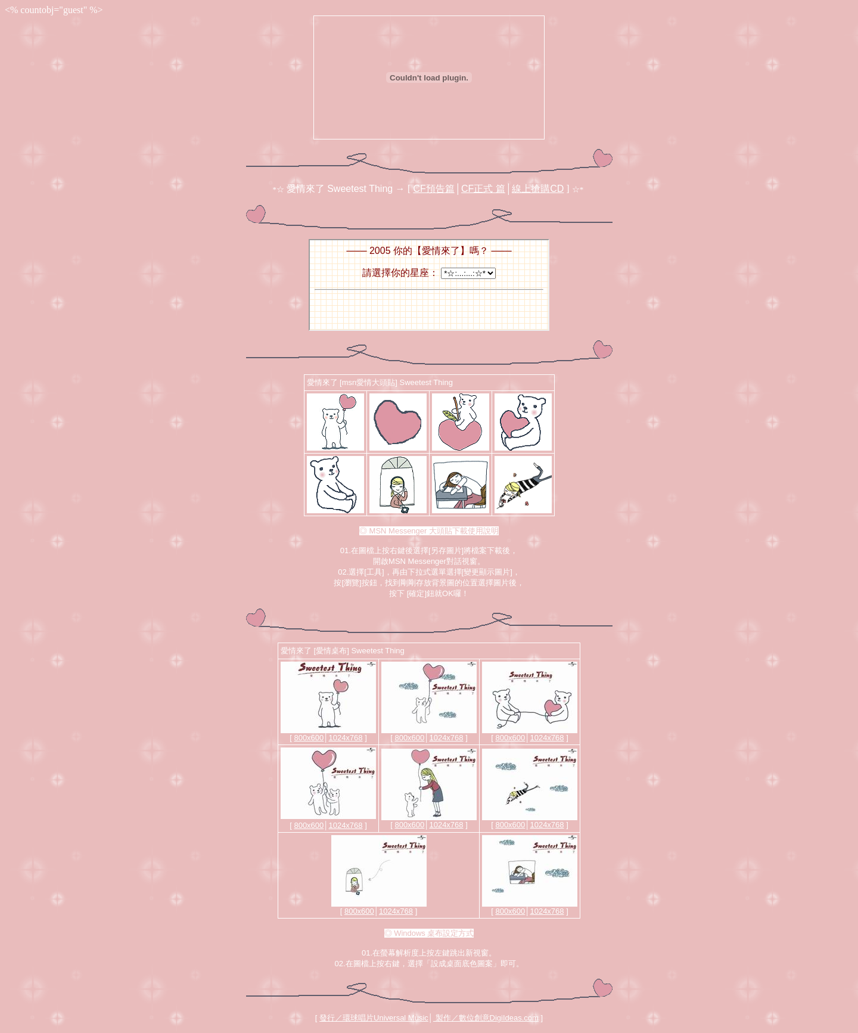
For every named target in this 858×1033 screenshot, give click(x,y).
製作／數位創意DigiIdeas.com (486, 1017)
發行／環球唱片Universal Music (373, 1017)
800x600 (309, 737)
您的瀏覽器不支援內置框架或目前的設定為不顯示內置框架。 (429, 285)
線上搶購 (538, 189)
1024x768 (345, 737)
